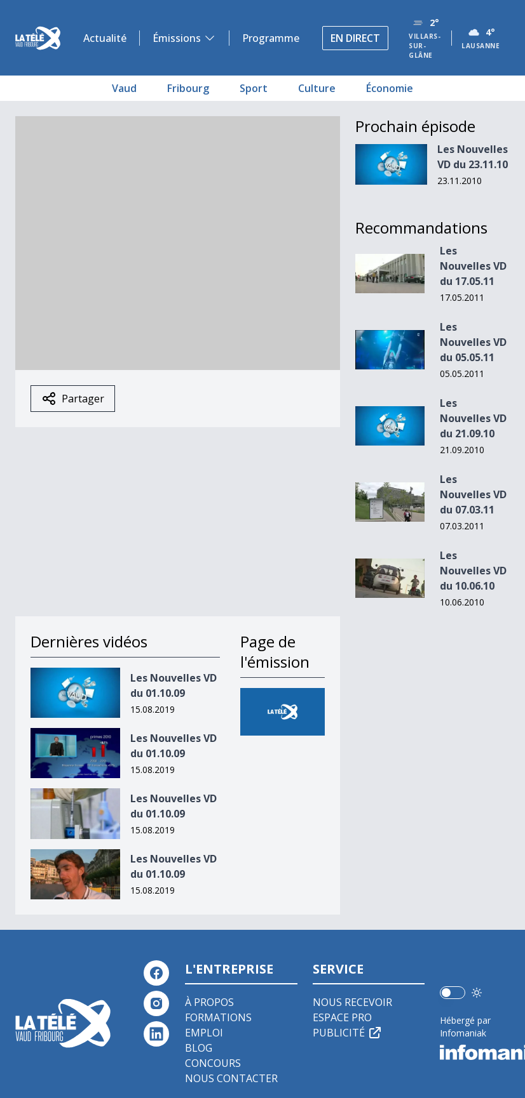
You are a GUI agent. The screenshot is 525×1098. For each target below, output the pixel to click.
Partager (72, 398)
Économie (389, 88)
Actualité (104, 38)
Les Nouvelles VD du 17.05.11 (473, 266)
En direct (355, 38)
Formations (218, 1017)
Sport (254, 88)
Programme (270, 38)
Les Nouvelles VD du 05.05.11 (473, 342)
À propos (209, 1002)
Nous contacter (231, 1078)
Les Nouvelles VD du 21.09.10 (473, 418)
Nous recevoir (352, 1002)
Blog (198, 1048)
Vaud (124, 88)
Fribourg (188, 88)
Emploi (204, 1033)
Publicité (348, 1032)
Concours (213, 1063)
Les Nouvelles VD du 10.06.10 (473, 570)
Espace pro (342, 1017)
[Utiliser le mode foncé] (476, 992)
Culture (317, 88)
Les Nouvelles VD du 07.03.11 (473, 494)
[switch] (452, 992)
